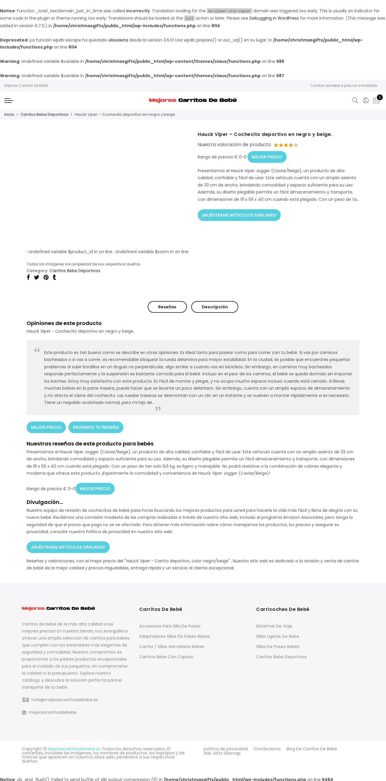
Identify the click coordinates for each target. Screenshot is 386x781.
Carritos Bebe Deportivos (44, 114)
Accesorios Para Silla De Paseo (170, 624)
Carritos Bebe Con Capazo (166, 654)
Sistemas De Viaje (274, 624)
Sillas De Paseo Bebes (277, 644)
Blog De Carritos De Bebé (312, 746)
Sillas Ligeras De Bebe (277, 634)
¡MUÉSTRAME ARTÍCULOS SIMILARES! (239, 214)
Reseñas (167, 307)
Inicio (9, 114)
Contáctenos (267, 746)
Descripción (215, 307)
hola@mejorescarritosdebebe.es (65, 697)
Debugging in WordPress (274, 18)
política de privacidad (226, 746)
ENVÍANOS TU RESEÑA (96, 426)
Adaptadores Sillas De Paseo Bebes (174, 634)
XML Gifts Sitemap (222, 751)
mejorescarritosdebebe (49, 710)
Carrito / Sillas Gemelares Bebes (171, 644)
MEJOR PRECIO (267, 156)
